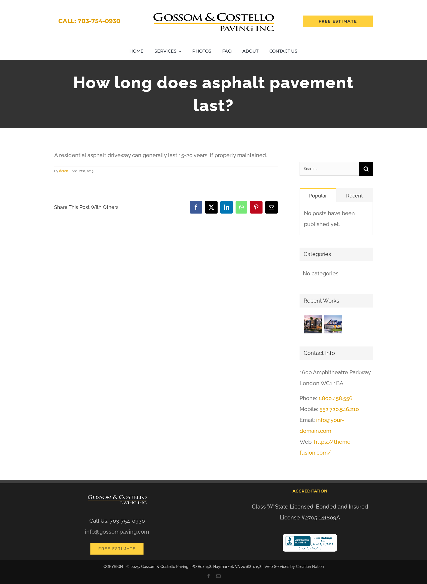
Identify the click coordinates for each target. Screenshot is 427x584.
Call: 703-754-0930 (89, 21)
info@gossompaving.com (117, 531)
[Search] (366, 169)
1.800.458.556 (335, 398)
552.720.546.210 (339, 409)
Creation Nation (310, 566)
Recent (354, 196)
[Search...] (329, 169)
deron (63, 171)
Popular (318, 196)
